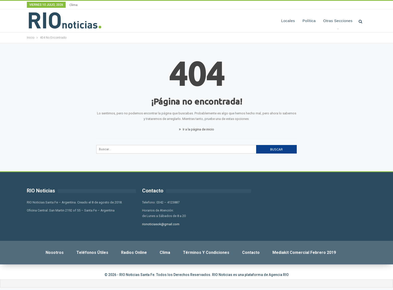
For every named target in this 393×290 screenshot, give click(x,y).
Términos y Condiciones (206, 252)
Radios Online (134, 252)
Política (309, 21)
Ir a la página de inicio (196, 129)
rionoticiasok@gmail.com (160, 224)
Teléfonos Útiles (92, 252)
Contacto (251, 252)
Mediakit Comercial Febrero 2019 (304, 252)
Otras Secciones (338, 21)
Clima (165, 252)
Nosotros (55, 252)
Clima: (73, 5)
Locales (288, 21)
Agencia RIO (279, 275)
